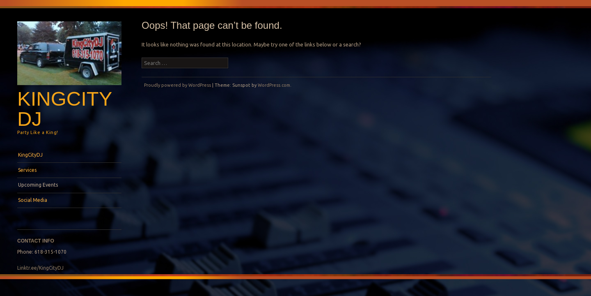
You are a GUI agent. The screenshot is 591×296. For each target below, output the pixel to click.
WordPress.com (274, 85)
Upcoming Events (38, 184)
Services (27, 170)
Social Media (32, 200)
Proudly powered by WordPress (177, 85)
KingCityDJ (64, 109)
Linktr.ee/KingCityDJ (40, 268)
